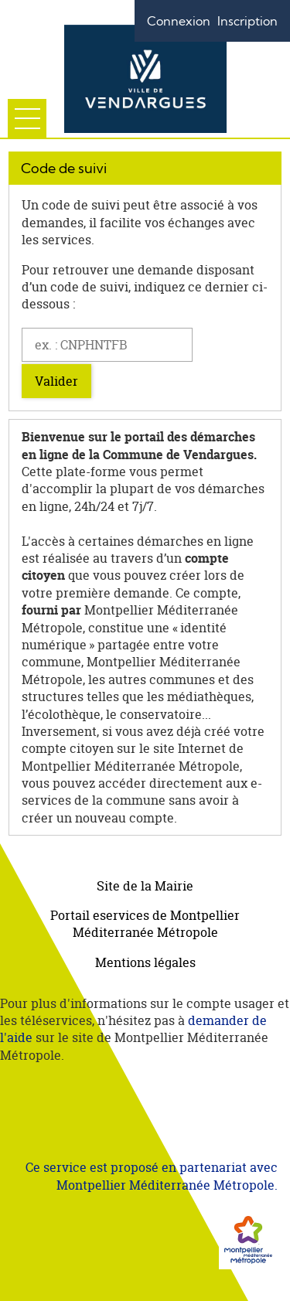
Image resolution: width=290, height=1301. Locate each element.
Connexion (178, 21)
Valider (56, 381)
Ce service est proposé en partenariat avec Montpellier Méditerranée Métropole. (152, 1176)
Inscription (247, 21)
